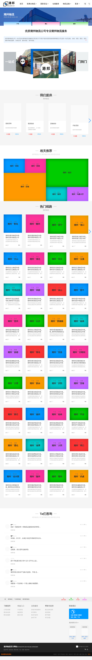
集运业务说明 (49, 613)
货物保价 (53, 123)
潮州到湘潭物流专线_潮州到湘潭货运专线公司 (35, 459)
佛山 (46, 23)
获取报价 (84, 602)
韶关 (74, 23)
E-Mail (77, 602)
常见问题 (47, 621)
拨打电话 (63, 602)
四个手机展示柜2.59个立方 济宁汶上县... (24, 564)
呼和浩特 (62, 658)
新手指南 (47, 618)
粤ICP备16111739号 (83, 650)
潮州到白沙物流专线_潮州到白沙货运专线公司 (35, 335)
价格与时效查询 (35, 613)
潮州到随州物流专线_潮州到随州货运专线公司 (35, 491)
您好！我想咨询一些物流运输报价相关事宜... (25, 530)
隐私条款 (11, 653)
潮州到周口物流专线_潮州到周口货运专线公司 (79, 459)
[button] (90, 121)
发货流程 (47, 616)
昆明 (75, 658)
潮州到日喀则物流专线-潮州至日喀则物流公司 (79, 366)
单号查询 (33, 616)
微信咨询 (70, 603)
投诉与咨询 (34, 618)
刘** (12, 585)
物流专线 (27, 653)
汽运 (20, 653)
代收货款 (76, 123)
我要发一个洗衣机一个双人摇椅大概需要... (25, 587)
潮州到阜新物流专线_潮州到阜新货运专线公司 (35, 304)
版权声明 (6, 653)
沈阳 (66, 658)
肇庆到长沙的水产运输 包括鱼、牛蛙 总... (24, 576)
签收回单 (9, 123)
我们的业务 (7, 616)
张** (12, 539)
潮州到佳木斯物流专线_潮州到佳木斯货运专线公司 (13, 491)
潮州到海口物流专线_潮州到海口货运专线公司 (79, 239)
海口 (86, 658)
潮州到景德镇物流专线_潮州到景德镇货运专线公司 (57, 335)
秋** (12, 551)
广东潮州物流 (18, 602)
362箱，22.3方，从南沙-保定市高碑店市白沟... (26, 542)
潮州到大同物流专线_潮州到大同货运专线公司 (57, 459)
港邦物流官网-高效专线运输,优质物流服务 (27, 650)
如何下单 (33, 621)
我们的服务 (7, 618)
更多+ (89, 658)
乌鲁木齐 (70, 658)
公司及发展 (7, 613)
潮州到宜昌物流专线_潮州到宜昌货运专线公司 (57, 366)
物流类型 (20, 616)
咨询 (17, 134)
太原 (58, 658)
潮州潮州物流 (26, 603)
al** (12, 528)
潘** (12, 573)
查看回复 (13, 533)
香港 (83, 658)
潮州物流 (11, 602)
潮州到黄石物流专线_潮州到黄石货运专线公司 (13, 428)
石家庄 (55, 658)
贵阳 (77, 658)
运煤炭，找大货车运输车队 (20, 553)
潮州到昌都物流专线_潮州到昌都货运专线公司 (13, 366)
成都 (80, 658)
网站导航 (16, 653)
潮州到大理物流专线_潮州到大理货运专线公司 (13, 397)
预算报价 (31, 123)
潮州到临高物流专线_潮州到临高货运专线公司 (79, 335)
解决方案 (20, 618)
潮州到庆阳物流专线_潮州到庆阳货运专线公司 (57, 397)
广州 (17, 23)
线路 (23, 653)
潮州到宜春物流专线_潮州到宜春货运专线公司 (79, 397)
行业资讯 (20, 613)
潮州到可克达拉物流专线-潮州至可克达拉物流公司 (13, 304)
